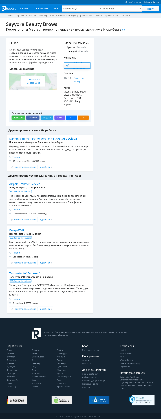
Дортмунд (11, 360)
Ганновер (36, 363)
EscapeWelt (16, 230)
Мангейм (36, 373)
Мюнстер (61, 370)
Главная (10, 15)
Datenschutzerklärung (129, 363)
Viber (59, 117)
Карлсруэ (11, 373)
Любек (35, 386)
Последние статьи (90, 350)
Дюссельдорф (38, 356)
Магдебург (36, 383)
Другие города (63, 386)
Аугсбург (61, 373)
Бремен (60, 360)
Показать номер (79, 80)
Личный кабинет (89, 374)
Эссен (34, 360)
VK (71, 117)
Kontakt (123, 350)
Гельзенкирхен (64, 376)
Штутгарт (11, 356)
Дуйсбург (11, 366)
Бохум (34, 366)
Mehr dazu (148, 385)
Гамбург (60, 350)
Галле (9, 383)
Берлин (35, 350)
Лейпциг (61, 356)
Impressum (125, 366)
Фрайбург (61, 383)
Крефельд (11, 386)
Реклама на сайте (90, 384)
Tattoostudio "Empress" (24, 273)
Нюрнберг (61, 363)
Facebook (32, 117)
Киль (34, 380)
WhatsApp (18, 117)
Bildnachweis (125, 353)
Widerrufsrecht (126, 360)
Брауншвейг (12, 380)
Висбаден (11, 376)
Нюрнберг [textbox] (108, 8)
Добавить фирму (89, 377)
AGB (122, 356)
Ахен (59, 380)
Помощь (86, 387)
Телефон (15, 157)
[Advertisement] (125, 56)
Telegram (47, 117)
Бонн (34, 370)
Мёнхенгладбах (39, 376)
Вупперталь (62, 366)
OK (83, 117)
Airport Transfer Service (24, 184)
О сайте (85, 360)
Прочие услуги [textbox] (70, 8)
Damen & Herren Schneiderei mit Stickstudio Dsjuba (42, 138)
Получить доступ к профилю (95, 380)
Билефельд (12, 370)
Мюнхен (10, 353)
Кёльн (34, 353)
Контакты (86, 363)
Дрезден (10, 363)
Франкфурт (62, 353)
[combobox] (82, 8)
